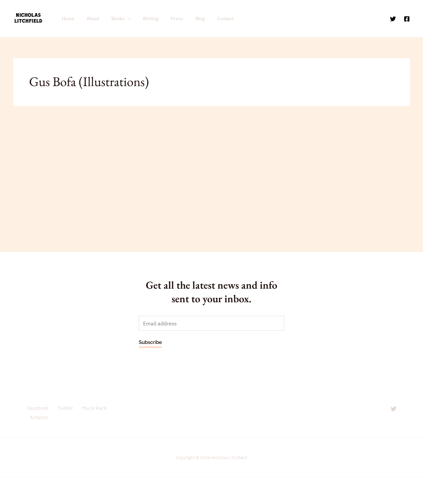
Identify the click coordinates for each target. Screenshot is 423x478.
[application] (120, 18)
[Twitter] (393, 19)
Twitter (63, 408)
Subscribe (150, 343)
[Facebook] (407, 19)
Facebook (37, 408)
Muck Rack (91, 408)
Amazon (38, 417)
